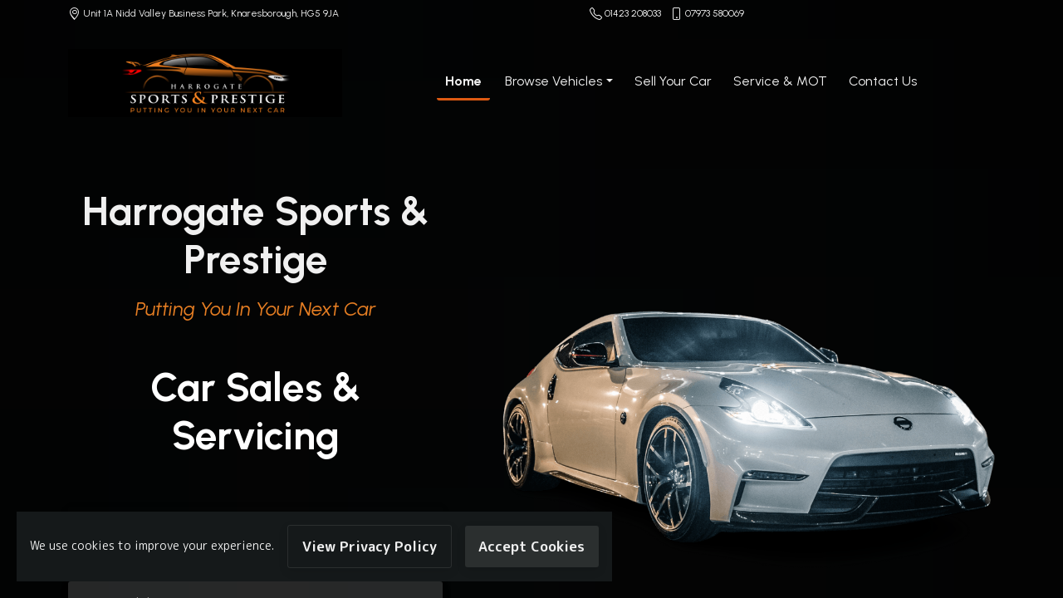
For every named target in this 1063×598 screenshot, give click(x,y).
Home (463, 81)
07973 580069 (714, 13)
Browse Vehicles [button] (553, 81)
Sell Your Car (673, 81)
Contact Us (883, 81)
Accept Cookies (531, 546)
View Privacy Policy (369, 546)
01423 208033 (633, 13)
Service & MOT (780, 81)
